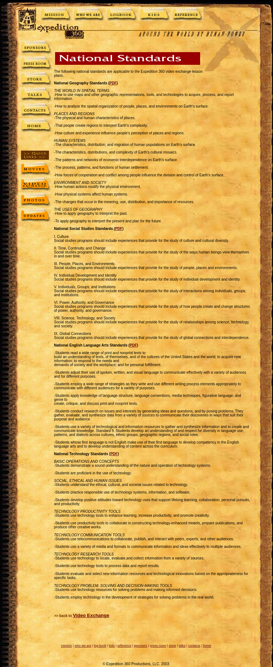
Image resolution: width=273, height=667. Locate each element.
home (207, 645)
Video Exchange (91, 615)
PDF (113, 83)
